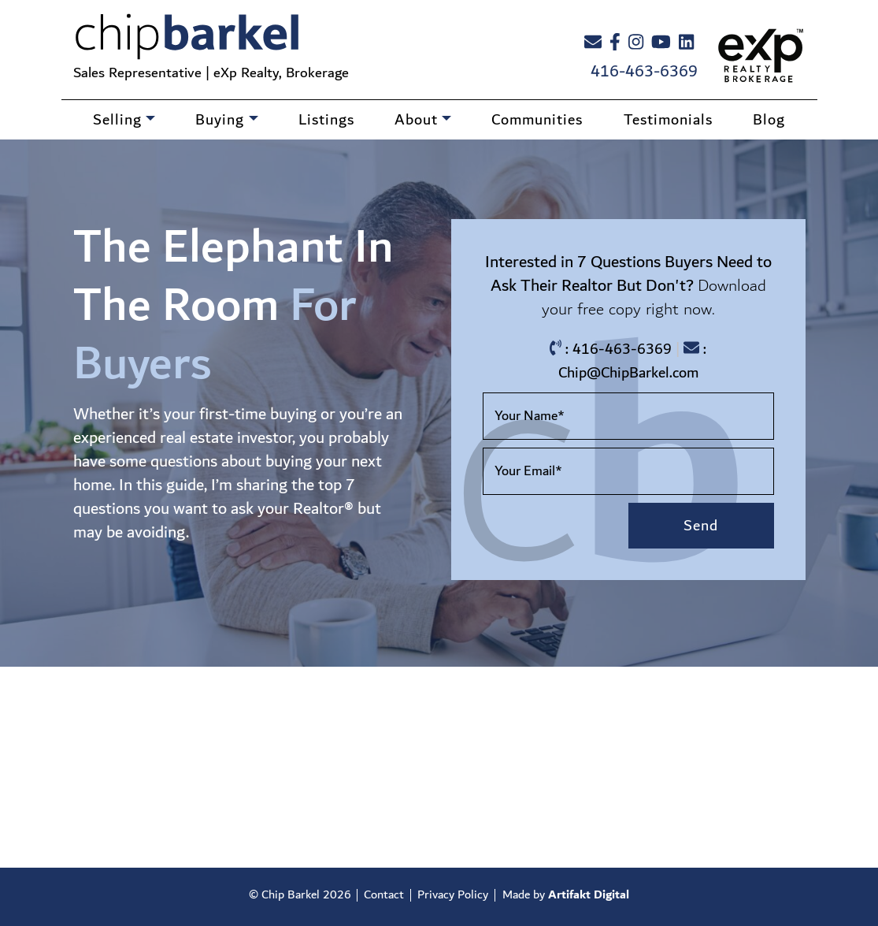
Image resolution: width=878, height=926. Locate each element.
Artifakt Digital (588, 895)
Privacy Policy (452, 895)
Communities (537, 119)
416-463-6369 (644, 72)
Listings (326, 119)
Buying (219, 119)
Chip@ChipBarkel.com (628, 372)
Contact (384, 895)
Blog (769, 119)
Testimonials (668, 119)
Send (701, 525)
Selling (117, 119)
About (416, 119)
